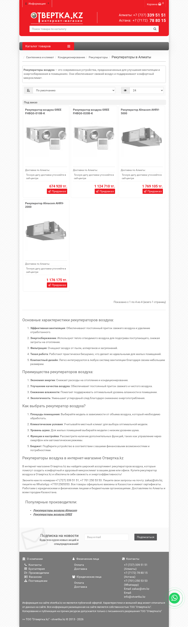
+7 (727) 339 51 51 (67, 480)
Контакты (33, 564)
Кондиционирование (71, 57)
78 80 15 (149, 20)
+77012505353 (60, 484)
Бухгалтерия (34, 568)
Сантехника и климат (40, 57)
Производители (36, 572)
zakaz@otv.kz (153, 480)
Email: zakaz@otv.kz (136, 588)
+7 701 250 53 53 (91, 480)
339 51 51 (149, 15)
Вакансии (33, 576)
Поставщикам (35, 580)
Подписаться (145, 536)
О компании (32, 558)
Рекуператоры (98, 57)
